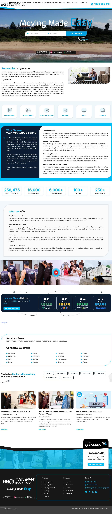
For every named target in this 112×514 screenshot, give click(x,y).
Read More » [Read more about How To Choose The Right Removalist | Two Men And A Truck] (42, 429)
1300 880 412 (96, 453)
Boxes (69, 2)
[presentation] (3, 510)
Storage (75, 2)
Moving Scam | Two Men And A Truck (15, 411)
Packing (62, 2)
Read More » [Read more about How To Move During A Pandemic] (80, 429)
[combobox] (35, 33)
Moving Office (38, 2)
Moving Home (26, 2)
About (24, 5)
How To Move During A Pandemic (89, 411)
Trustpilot (4, 322)
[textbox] (37, 33)
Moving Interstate (51, 2)
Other (83, 2)
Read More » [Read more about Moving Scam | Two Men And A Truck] (4, 429)
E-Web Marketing (12, 509)
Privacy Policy (104, 508)
